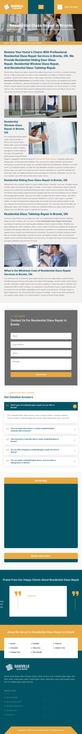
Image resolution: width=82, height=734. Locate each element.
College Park (15, 652)
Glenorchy (36, 648)
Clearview (14, 648)
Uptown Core (60, 648)
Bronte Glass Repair (41, 730)
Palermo (58, 643)
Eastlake (36, 643)
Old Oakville (37, 652)
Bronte (13, 43)
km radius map (41, 515)
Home (6, 43)
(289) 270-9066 (71, 7)
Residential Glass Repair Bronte (30, 43)
